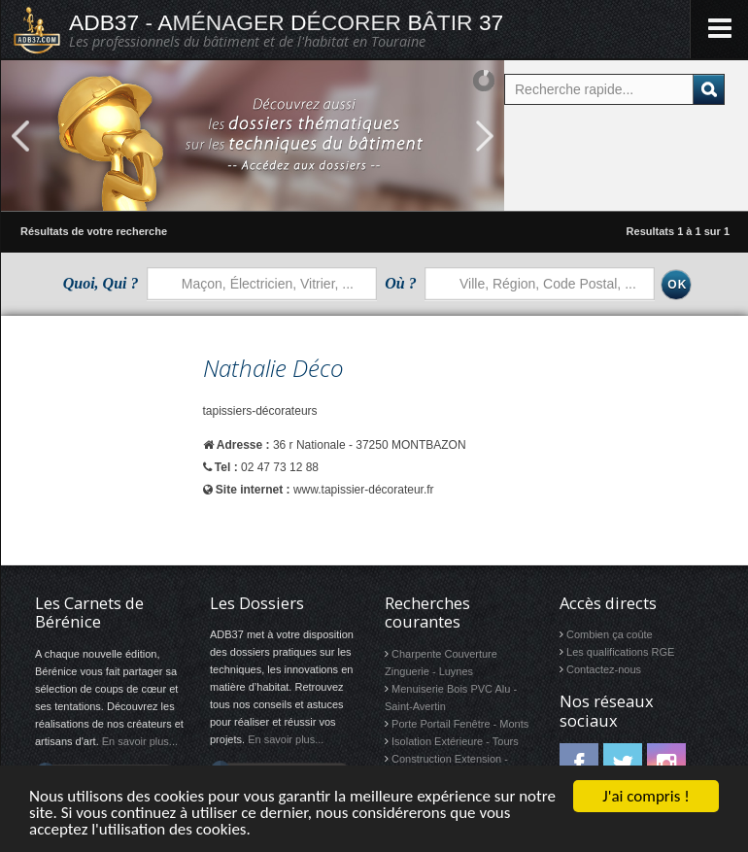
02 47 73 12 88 (280, 467)
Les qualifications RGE (620, 652)
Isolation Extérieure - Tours (455, 741)
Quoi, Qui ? (101, 283)
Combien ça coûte (609, 634)
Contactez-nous (603, 669)
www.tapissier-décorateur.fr (363, 489)
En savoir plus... (140, 741)
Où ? (400, 283)
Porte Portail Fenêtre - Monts (459, 724)
